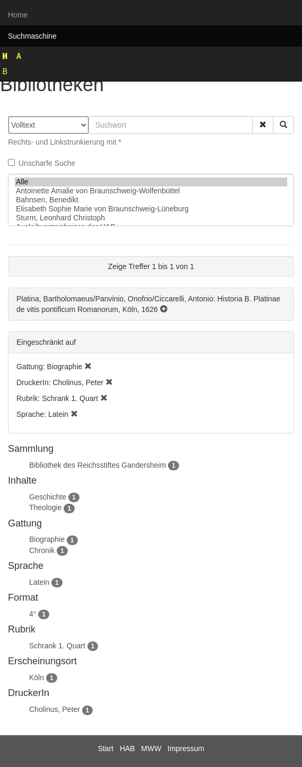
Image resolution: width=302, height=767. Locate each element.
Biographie (47, 539)
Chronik (42, 550)
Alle (151, 181)
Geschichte (47, 497)
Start (106, 748)
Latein (39, 582)
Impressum (185, 748)
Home (18, 15)
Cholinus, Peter (54, 709)
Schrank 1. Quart (57, 645)
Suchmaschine (32, 36)
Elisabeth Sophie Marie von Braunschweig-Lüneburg (151, 208)
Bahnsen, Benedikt (151, 199)
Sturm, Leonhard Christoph (151, 217)
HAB (127, 748)
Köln (36, 677)
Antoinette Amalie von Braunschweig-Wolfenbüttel (151, 190)
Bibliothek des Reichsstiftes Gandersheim (97, 465)
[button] (262, 125)
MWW (151, 748)
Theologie (45, 507)
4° (32, 614)
